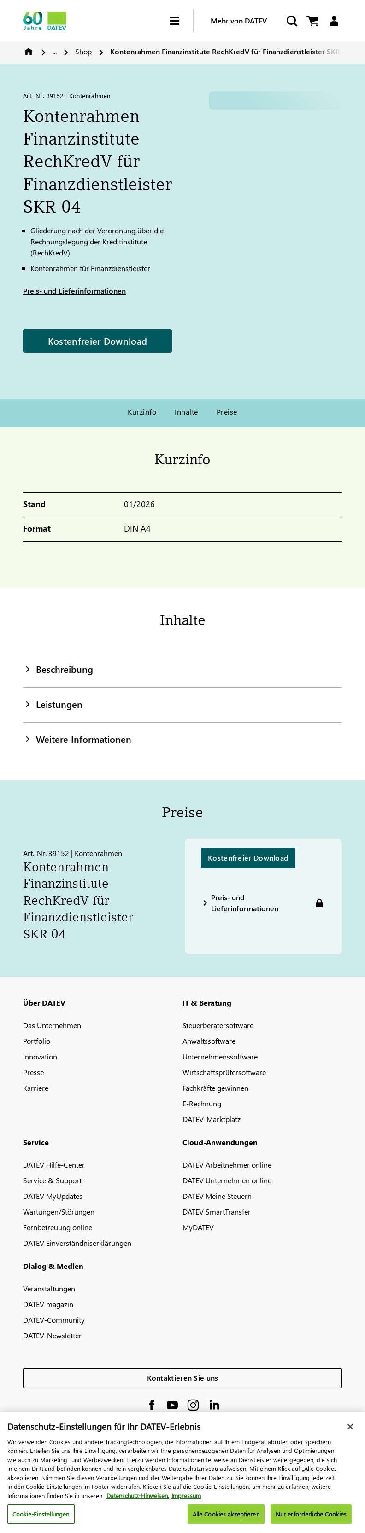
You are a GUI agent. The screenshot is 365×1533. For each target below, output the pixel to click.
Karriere (35, 1088)
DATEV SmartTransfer (216, 1211)
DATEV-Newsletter (52, 1335)
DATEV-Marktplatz (211, 1119)
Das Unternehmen (52, 1025)
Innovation (40, 1056)
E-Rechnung (201, 1103)
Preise (227, 412)
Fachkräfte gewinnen (215, 1088)
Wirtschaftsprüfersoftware (224, 1072)
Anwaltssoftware (208, 1041)
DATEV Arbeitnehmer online (226, 1164)
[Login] (334, 21)
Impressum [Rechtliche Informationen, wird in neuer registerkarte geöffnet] (186, 1495)
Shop (83, 51)
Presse (33, 1072)
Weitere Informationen (77, 738)
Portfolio (36, 1041)
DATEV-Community (54, 1320)
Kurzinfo (142, 412)
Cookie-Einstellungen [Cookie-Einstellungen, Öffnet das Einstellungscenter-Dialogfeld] (41, 1514)
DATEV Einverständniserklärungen (77, 1243)
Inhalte (186, 412)
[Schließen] (350, 1427)
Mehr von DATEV (239, 20)
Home (28, 51)
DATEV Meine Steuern (217, 1196)
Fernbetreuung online (57, 1227)
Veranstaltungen (49, 1288)
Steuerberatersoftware (217, 1025)
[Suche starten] (291, 21)
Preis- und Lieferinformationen (74, 290)
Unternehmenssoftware (220, 1056)
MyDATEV (198, 1227)
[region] (182, 1472)
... (55, 51)
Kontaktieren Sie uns (182, 1378)
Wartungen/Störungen (58, 1211)
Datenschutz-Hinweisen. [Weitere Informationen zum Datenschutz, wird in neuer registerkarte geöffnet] (137, 1495)
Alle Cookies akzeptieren (226, 1514)
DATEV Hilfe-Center (54, 1164)
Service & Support (52, 1180)
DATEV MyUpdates (52, 1196)
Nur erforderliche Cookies (311, 1514)
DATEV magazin (48, 1304)
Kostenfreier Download (97, 340)
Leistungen (52, 703)
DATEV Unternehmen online (226, 1180)
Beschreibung (58, 668)
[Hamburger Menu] (181, 21)
